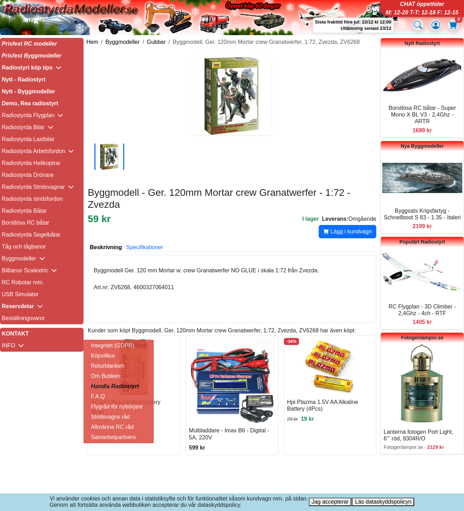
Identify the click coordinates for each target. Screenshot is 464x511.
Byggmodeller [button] (23, 258)
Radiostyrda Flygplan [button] (32, 115)
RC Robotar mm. (23, 282)
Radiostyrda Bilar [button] (27, 127)
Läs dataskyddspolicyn (383, 502)
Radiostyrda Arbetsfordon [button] (38, 151)
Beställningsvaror (23, 318)
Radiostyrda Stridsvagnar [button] (38, 187)
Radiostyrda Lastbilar (28, 139)
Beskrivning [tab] (106, 247)
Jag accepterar (330, 502)
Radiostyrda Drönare (28, 175)
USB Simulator (20, 294)
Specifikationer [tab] (144, 247)
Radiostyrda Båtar (24, 211)
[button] (42, 68)
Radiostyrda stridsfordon (32, 199)
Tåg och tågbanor (24, 247)
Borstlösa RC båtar (25, 223)
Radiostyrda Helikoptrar (31, 163)
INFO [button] (13, 346)
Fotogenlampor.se (422, 337)
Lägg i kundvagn (347, 231)
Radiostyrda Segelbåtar (31, 235)
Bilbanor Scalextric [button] (29, 270)
